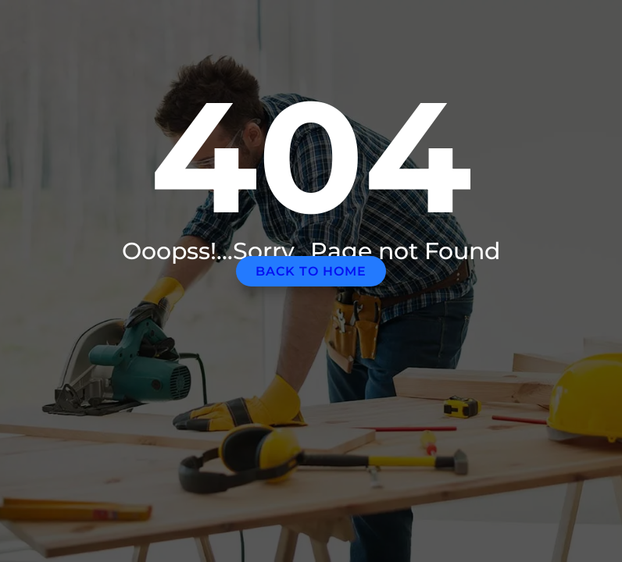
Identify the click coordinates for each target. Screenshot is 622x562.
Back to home (311, 271)
